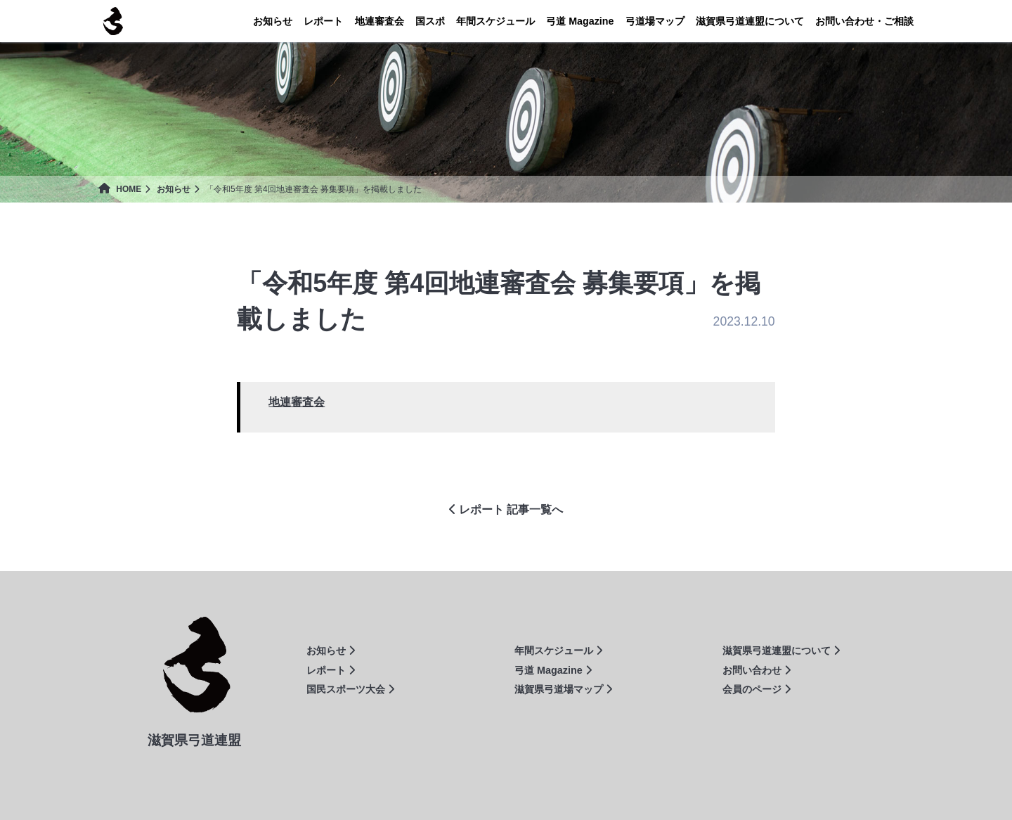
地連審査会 (379, 21)
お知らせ (272, 21)
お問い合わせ (756, 670)
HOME (119, 189)
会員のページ (756, 689)
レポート (323, 21)
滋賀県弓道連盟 (112, 21)
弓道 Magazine (553, 670)
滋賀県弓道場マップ (563, 689)
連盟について (750, 21)
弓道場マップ (655, 21)
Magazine (580, 21)
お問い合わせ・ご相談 (864, 21)
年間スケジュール (495, 21)
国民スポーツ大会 (350, 689)
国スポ (430, 21)
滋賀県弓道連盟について (781, 650)
